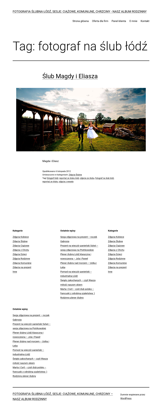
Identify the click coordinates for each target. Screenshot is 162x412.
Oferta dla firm (100, 21)
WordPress (125, 398)
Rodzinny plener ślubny (72, 297)
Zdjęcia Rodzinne (21, 258)
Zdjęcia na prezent (22, 267)
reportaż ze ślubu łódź (69, 178)
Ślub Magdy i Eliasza (70, 76)
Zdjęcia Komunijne (22, 263)
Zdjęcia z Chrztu (21, 250)
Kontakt (145, 21)
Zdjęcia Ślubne (75, 175)
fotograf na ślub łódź (104, 178)
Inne (15, 271)
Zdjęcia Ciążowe (21, 245)
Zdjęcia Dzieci (20, 254)
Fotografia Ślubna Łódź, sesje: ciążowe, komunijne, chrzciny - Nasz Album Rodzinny (80, 11)
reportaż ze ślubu (50, 181)
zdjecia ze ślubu (87, 178)
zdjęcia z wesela (66, 181)
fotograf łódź (52, 178)
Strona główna (81, 21)
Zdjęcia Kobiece (21, 237)
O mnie (133, 21)
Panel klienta (119, 21)
